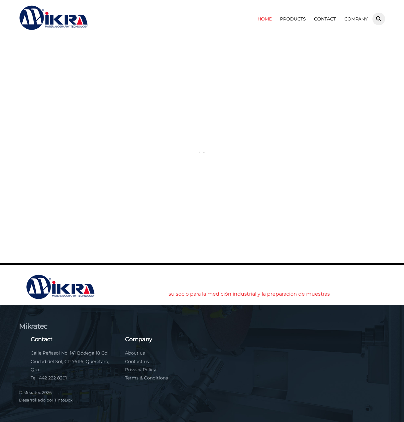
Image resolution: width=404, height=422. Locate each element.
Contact (325, 19)
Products (293, 19)
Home (265, 19)
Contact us (137, 361)
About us (135, 353)
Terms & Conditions (146, 378)
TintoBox (63, 399)
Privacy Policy (140, 370)
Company (356, 19)
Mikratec (32, 392)
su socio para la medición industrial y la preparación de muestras (249, 294)
